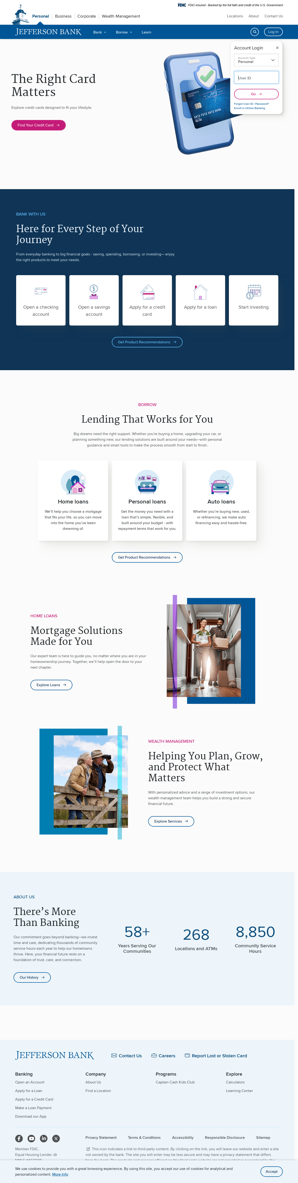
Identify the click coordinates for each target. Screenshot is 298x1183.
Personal (40, 16)
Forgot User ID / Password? (251, 104)
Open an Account (29, 1082)
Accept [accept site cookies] (272, 1171)
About (254, 16)
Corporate (86, 16)
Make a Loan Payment (33, 1108)
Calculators (235, 1082)
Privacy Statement (101, 1137)
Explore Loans (48, 685)
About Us (93, 1082)
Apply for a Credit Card (34, 1099)
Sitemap (263, 1137)
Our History (29, 977)
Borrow (122, 32)
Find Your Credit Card (35, 125)
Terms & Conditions (144, 1137)
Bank (97, 32)
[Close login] (277, 47)
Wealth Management (121, 16)
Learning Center (239, 1091)
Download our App (30, 1116)
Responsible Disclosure (225, 1137)
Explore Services (168, 821)
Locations (235, 16)
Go (253, 94)
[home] (48, 32)
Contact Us (274, 16)
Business (63, 16)
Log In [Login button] (273, 31)
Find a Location (98, 1091)
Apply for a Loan (28, 1091)
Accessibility (183, 1137)
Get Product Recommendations (144, 342)
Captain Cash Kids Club (175, 1082)
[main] (147, 539)
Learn (146, 32)
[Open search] (255, 32)
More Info (60, 1174)
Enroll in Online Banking (249, 108)
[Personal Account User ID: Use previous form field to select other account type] (256, 77)
